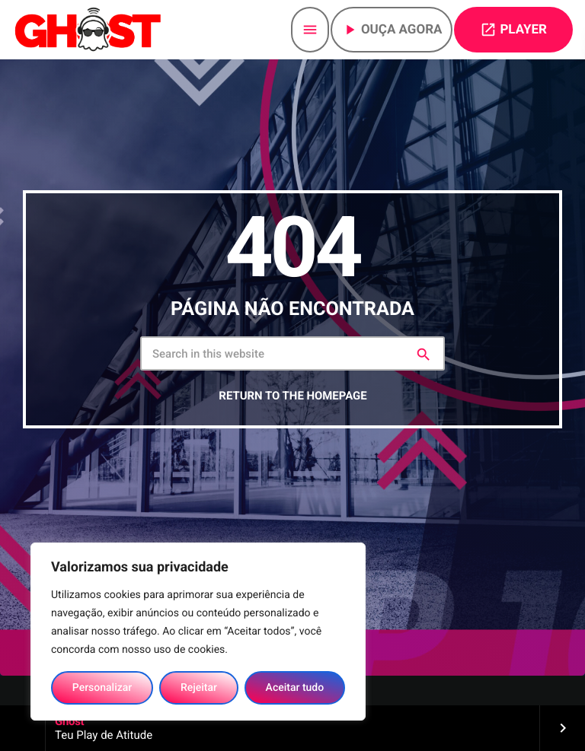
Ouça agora (392, 29)
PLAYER (513, 29)
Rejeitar (199, 688)
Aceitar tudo (295, 688)
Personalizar (102, 688)
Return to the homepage (292, 396)
